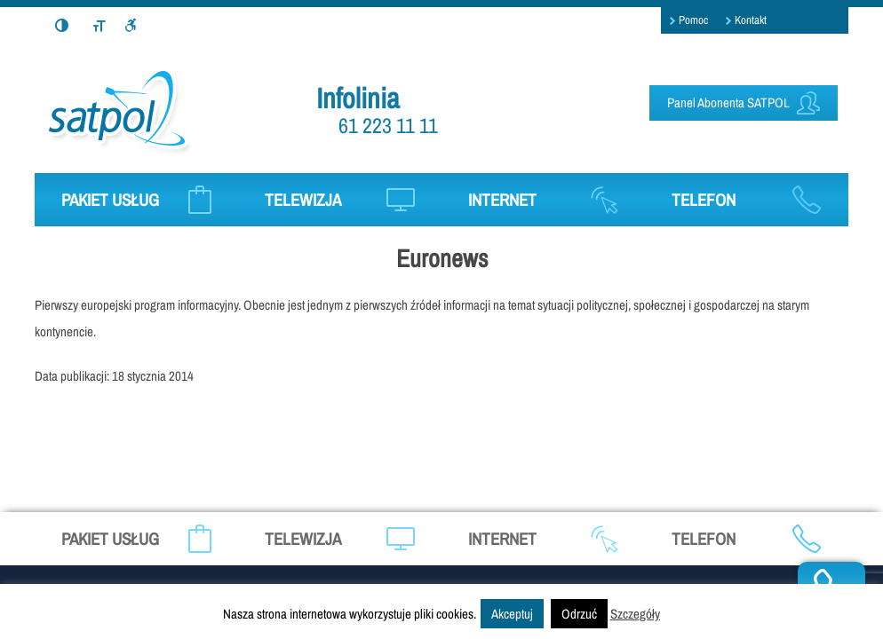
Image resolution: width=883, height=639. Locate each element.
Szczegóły (635, 613)
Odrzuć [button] (579, 613)
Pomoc (693, 20)
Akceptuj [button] (512, 613)
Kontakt (751, 20)
